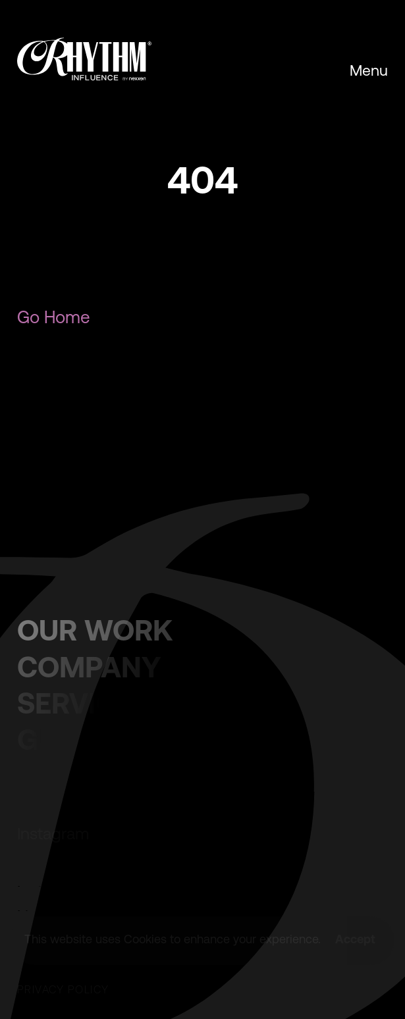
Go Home (53, 317)
